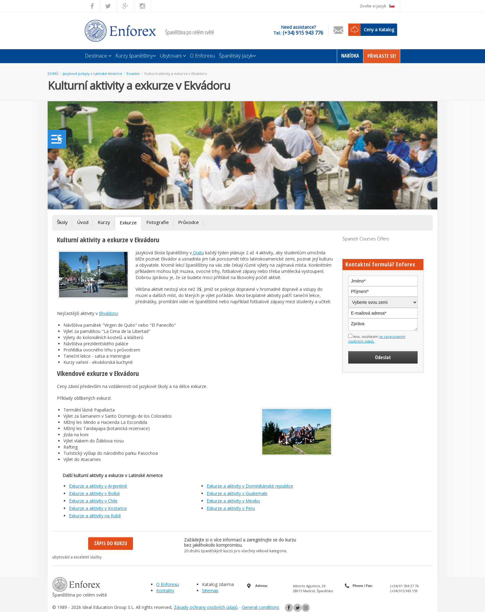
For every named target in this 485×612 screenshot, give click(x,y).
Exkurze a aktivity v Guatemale (237, 493)
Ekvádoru (108, 313)
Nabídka (350, 55)
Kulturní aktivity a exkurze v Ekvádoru (175, 73)
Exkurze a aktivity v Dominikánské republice (250, 486)
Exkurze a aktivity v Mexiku (233, 501)
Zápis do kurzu (110, 543)
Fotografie (157, 222)
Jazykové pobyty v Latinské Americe (92, 73)
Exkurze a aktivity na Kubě (95, 516)
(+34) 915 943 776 (303, 33)
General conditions (260, 607)
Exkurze (128, 222)
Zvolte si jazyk (377, 6)
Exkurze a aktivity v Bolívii (94, 493)
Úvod (82, 222)
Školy (62, 222)
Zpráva (383, 324)
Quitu (198, 253)
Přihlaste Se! (381, 56)
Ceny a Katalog (379, 29)
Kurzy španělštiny (135, 55)
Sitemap (210, 590)
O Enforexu (202, 55)
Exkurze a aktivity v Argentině (98, 486)
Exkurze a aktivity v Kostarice (98, 508)
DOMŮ (53, 73)
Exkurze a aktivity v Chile (93, 501)
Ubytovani (173, 55)
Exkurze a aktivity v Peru (231, 508)
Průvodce (188, 222)
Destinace (98, 55)
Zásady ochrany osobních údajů (206, 607)
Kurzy (104, 222)
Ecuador (133, 73)
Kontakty (165, 590)
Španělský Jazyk (237, 55)
